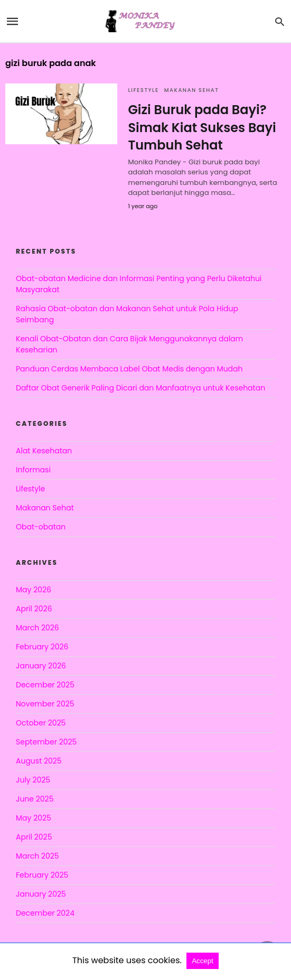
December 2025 (45, 684)
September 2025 (46, 742)
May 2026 (33, 589)
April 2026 (34, 608)
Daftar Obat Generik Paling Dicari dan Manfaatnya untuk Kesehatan (140, 388)
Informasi (33, 469)
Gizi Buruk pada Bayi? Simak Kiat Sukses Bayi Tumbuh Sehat (202, 127)
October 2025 (40, 723)
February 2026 (42, 646)
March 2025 (37, 856)
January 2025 (41, 894)
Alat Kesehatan (44, 450)
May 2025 (33, 818)
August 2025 (39, 761)
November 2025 (45, 703)
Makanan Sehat (191, 90)
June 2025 (34, 799)
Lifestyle (143, 90)
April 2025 (34, 837)
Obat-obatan (40, 526)
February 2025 (42, 875)
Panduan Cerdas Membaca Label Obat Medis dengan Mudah (129, 369)
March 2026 (37, 627)
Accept (202, 961)
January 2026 (41, 665)
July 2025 (33, 780)
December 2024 (45, 913)
